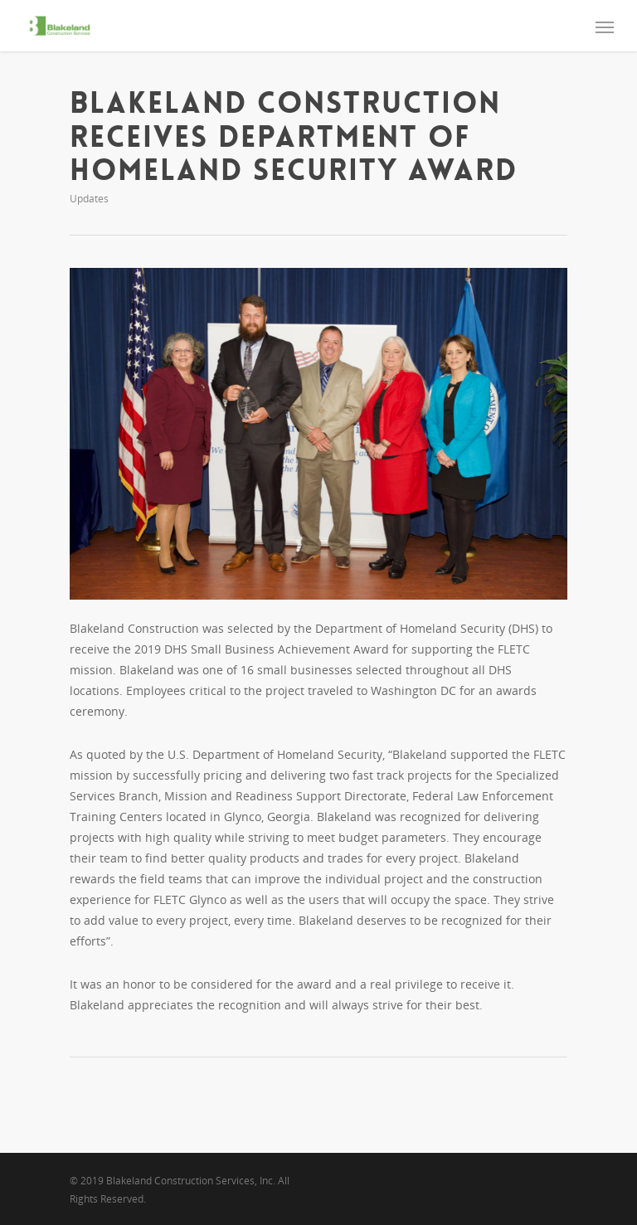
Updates (89, 199)
